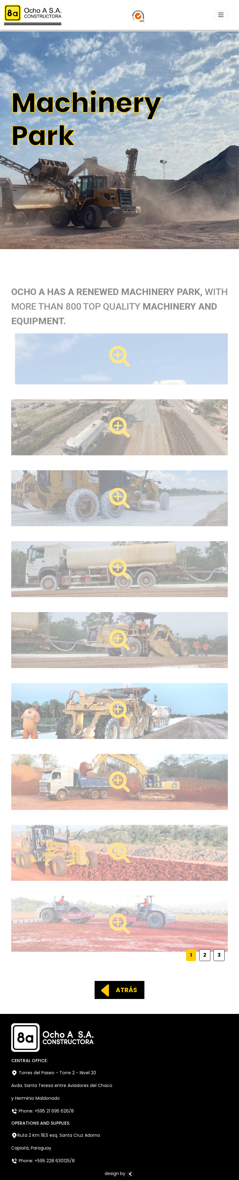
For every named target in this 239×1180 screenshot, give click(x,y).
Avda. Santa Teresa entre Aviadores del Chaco (61, 1085)
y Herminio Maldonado (35, 1098)
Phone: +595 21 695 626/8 (42, 1111)
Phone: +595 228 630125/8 (43, 1161)
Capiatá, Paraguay (31, 1148)
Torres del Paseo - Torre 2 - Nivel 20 (53, 1073)
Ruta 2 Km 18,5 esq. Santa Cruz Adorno (55, 1135)
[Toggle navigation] (221, 15)
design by (119, 1173)
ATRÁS (116, 990)
